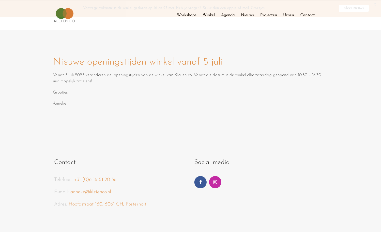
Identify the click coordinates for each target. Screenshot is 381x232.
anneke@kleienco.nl (90, 191)
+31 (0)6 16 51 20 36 (95, 179)
